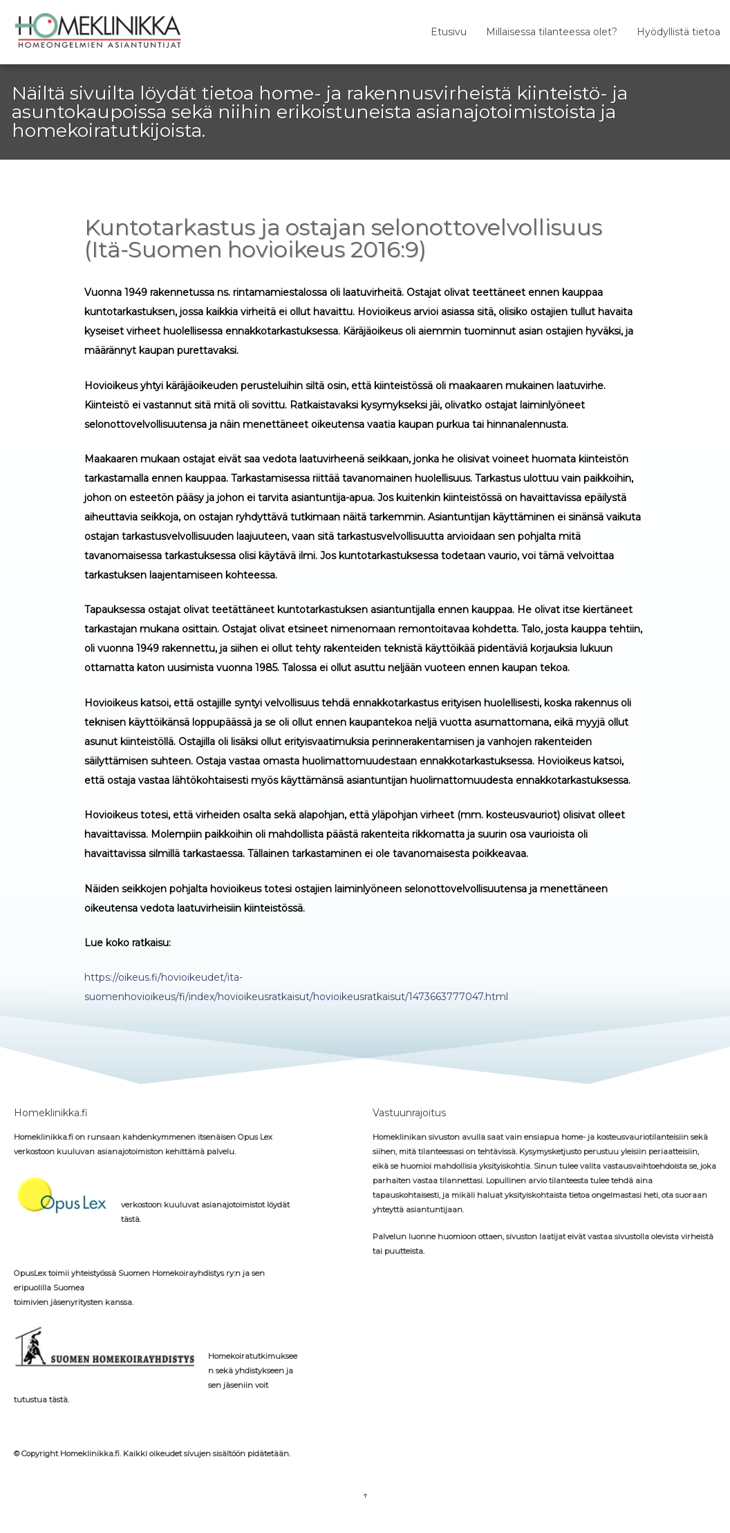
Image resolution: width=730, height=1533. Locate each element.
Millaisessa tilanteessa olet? (551, 32)
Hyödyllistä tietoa (678, 32)
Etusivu (449, 32)
